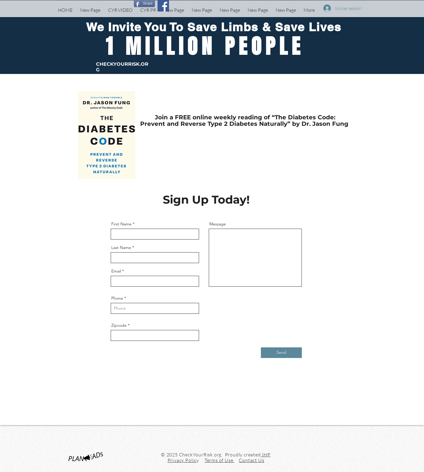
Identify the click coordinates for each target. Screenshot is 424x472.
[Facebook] (163, 5)
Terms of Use (219, 460)
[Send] (281, 352)
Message (217, 224)
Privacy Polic (182, 460)
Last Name (121, 247)
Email (116, 271)
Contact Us (251, 460)
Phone (117, 298)
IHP (266, 455)
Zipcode (119, 325)
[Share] (144, 3)
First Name (121, 224)
